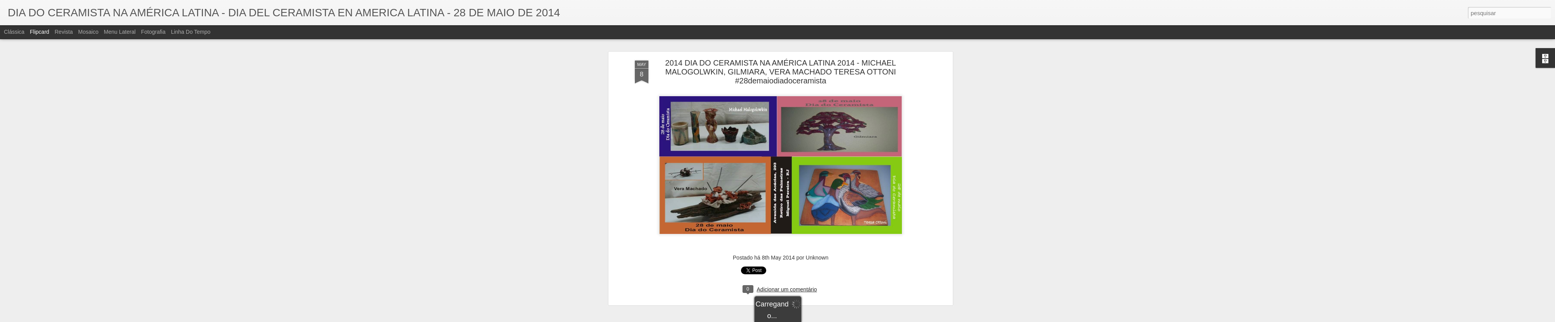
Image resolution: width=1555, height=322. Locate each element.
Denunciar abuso (834, 317)
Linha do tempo (191, 32)
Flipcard (39, 32)
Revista (63, 32)
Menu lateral (120, 32)
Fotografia (153, 32)
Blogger (808, 317)
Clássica (14, 32)
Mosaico (88, 32)
